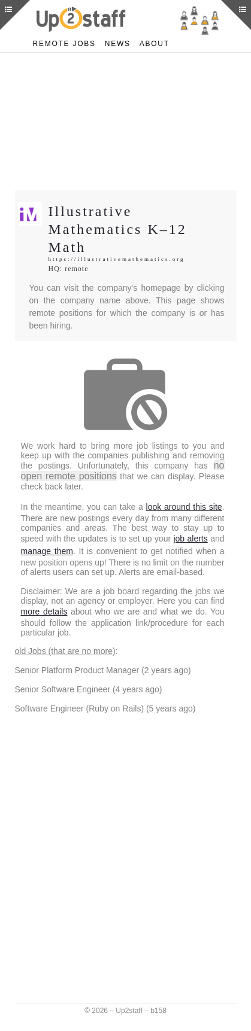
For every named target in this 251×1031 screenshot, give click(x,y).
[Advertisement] (126, 121)
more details (105, 611)
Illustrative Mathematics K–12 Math (122, 229)
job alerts (72, 545)
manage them (156, 545)
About (150, 43)
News (113, 43)
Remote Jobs (62, 43)
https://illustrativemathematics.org (120, 259)
